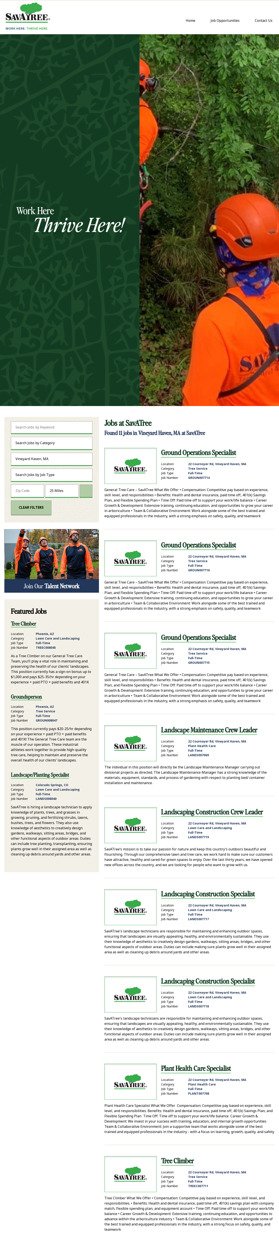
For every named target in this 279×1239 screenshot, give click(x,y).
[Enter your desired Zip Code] (27, 491)
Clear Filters (31, 507)
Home (190, 20)
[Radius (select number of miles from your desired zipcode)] (61, 491)
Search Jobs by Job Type (34, 474)
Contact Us (265, 21)
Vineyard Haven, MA (31, 458)
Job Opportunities (225, 20)
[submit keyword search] (83, 427)
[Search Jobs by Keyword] (51, 427)
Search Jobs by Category (35, 442)
